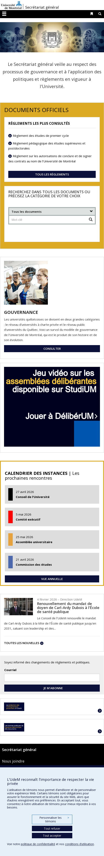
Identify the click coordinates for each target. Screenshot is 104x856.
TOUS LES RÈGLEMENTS (52, 174)
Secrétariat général (42, 7)
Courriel (10, 670)
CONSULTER (52, 349)
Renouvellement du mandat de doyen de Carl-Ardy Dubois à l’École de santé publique (68, 607)
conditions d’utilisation (79, 844)
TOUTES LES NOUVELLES (21, 643)
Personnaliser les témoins (54, 819)
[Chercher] (90, 219)
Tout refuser (52, 828)
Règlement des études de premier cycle (41, 136)
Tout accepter (52, 835)
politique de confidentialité (38, 844)
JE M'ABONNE (52, 688)
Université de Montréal (11, 5)
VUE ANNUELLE (52, 579)
